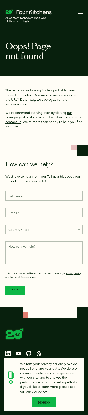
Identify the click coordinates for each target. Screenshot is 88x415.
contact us (13, 121)
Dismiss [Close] (44, 402)
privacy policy (36, 391)
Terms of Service (19, 276)
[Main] (80, 14)
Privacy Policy (73, 273)
